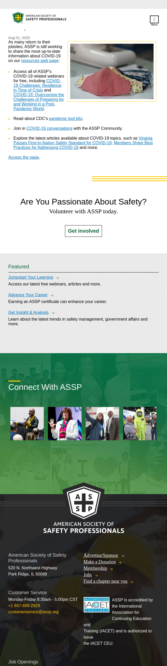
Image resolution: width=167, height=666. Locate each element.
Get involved (83, 231)
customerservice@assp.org (33, 612)
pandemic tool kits (65, 118)
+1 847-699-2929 (24, 605)
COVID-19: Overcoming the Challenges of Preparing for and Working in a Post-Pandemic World (38, 102)
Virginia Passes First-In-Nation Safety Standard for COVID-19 (83, 140)
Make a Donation (100, 561)
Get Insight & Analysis (28, 312)
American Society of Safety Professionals (39, 19)
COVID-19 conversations (49, 128)
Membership (95, 568)
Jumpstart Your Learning (30, 277)
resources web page (40, 60)
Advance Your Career (28, 295)
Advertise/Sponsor (101, 555)
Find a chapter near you (106, 581)
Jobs (88, 574)
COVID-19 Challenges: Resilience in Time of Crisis (37, 85)
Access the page (23, 157)
